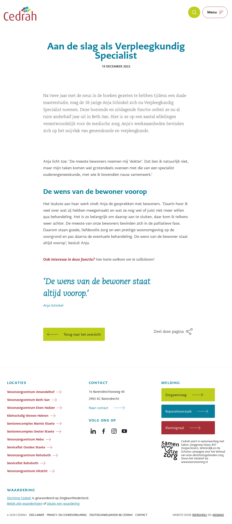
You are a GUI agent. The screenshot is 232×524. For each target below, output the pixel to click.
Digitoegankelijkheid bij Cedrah (111, 515)
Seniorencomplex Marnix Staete (31, 423)
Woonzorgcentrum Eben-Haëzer (31, 408)
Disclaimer (36, 515)
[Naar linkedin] (93, 430)
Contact (141, 515)
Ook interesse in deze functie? (69, 259)
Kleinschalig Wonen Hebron (27, 415)
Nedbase (218, 515)
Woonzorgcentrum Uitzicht (27, 471)
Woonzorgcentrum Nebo (25, 439)
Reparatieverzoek (178, 411)
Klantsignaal (174, 428)
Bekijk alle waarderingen (25, 503)
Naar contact (98, 408)
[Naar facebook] (103, 430)
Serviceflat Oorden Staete (26, 447)
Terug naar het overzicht (82, 334)
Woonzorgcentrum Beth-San (28, 400)
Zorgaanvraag (176, 395)
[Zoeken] (194, 12)
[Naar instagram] (114, 430)
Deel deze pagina (169, 332)
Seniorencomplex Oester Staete (30, 431)
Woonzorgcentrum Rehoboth (29, 455)
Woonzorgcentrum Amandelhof (30, 392)
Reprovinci (199, 515)
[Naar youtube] (124, 430)
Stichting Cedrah (19, 498)
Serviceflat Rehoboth (22, 463)
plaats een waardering (63, 503)
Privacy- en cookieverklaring (67, 515)
